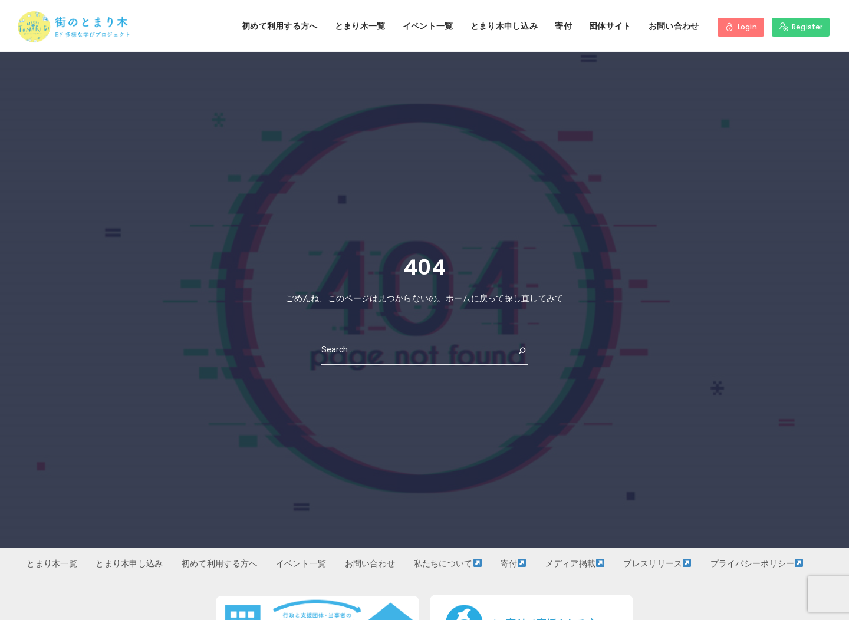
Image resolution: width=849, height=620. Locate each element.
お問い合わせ (674, 26)
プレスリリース (657, 563)
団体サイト (610, 26)
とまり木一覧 (360, 26)
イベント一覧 (428, 26)
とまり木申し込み (504, 26)
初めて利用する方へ (280, 26)
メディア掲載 (575, 563)
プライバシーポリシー (757, 563)
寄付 (563, 26)
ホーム (458, 298)
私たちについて (448, 563)
